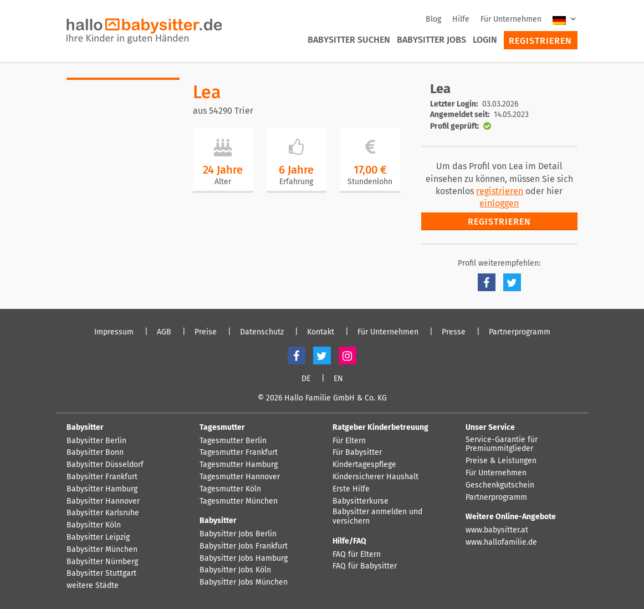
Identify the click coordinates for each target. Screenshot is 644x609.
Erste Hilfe (351, 489)
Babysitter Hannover (103, 501)
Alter (222, 181)
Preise (206, 332)
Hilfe (460, 19)
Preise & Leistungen (501, 460)
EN (338, 378)
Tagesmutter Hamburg (239, 464)
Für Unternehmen (511, 19)
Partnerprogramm (519, 332)
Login (485, 39)
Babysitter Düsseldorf (105, 464)
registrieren (499, 191)
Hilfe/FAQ (349, 541)
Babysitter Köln (94, 525)
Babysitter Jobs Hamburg (244, 558)
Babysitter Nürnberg (102, 561)
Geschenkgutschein (500, 485)
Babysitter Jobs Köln (235, 570)
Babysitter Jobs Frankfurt (244, 546)
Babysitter (85, 427)
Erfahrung (296, 181)
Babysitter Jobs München (244, 582)
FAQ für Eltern (357, 554)
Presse (454, 332)
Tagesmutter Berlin (233, 441)
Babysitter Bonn (95, 452)
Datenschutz (262, 332)
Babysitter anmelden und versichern (377, 516)
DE (305, 378)
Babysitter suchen (349, 39)
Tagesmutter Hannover (240, 477)
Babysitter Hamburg (102, 489)
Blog (433, 19)
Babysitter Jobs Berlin (238, 534)
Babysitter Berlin (96, 441)
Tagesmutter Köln (230, 489)
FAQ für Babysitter (365, 566)
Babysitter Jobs (431, 39)
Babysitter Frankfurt (102, 477)
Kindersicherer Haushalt (375, 477)
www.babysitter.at (497, 530)
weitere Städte (93, 585)
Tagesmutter (222, 427)
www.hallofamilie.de (501, 542)
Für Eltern (349, 441)
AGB (164, 332)
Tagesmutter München (239, 501)
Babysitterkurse (361, 501)
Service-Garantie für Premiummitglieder (502, 444)
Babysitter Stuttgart (101, 573)
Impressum (114, 332)
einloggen (499, 203)
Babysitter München (102, 549)
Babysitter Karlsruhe (103, 513)
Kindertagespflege (364, 464)
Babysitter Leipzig (98, 537)
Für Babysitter (357, 452)
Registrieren (540, 40)
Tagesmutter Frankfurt (239, 452)
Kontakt (320, 332)
